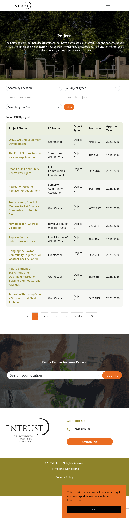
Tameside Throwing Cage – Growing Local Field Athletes (25, 298)
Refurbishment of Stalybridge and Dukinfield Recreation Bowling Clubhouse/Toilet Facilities (25, 276)
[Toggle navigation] (108, 5)
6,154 (78, 317)
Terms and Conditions (64, 469)
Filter (69, 107)
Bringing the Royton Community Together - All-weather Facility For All (25, 255)
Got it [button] (94, 509)
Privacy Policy (64, 477)
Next (92, 316)
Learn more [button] (74, 500)
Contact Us (90, 442)
